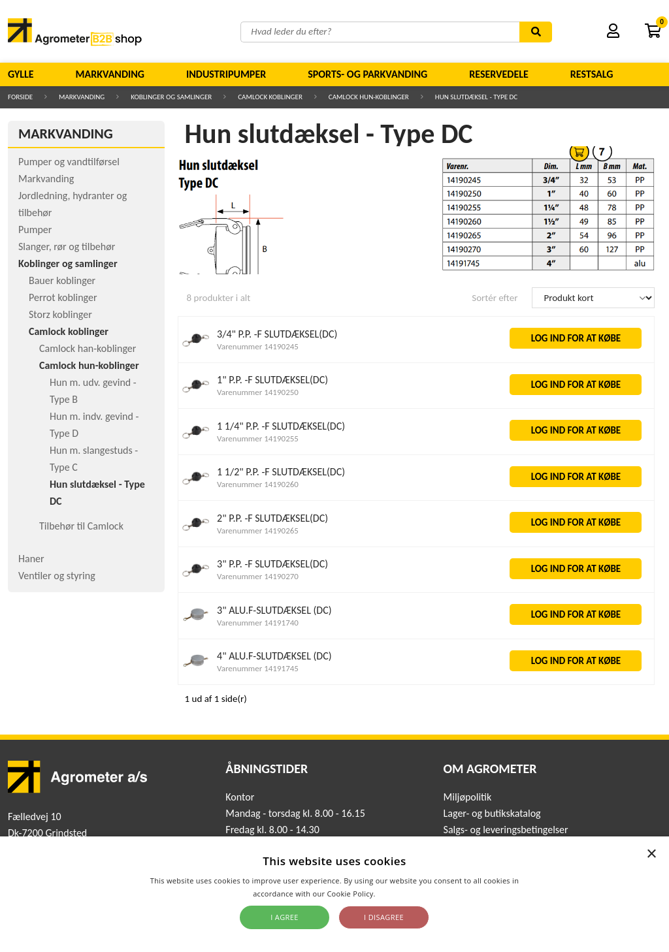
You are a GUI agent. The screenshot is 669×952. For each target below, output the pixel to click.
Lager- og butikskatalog (492, 813)
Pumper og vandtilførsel (69, 161)
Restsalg (591, 74)
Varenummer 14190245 (258, 346)
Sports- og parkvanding (367, 74)
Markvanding (110, 74)
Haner (31, 558)
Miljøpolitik (468, 797)
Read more (397, 893)
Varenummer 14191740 (258, 622)
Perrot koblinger (63, 297)
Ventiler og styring (56, 575)
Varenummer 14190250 (258, 392)
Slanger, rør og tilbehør (66, 246)
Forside (20, 97)
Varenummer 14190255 (258, 438)
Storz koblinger (60, 314)
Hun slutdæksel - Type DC (476, 97)
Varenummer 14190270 (258, 576)
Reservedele (499, 74)
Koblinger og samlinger (171, 97)
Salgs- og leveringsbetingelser (506, 829)
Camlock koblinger (270, 97)
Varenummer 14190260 (258, 484)
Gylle (21, 74)
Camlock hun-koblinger (369, 97)
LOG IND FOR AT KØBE (576, 338)
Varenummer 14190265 (258, 530)
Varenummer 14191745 (258, 668)
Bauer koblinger (62, 280)
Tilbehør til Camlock (81, 526)
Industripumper (226, 74)
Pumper (35, 229)
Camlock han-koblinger (87, 348)
